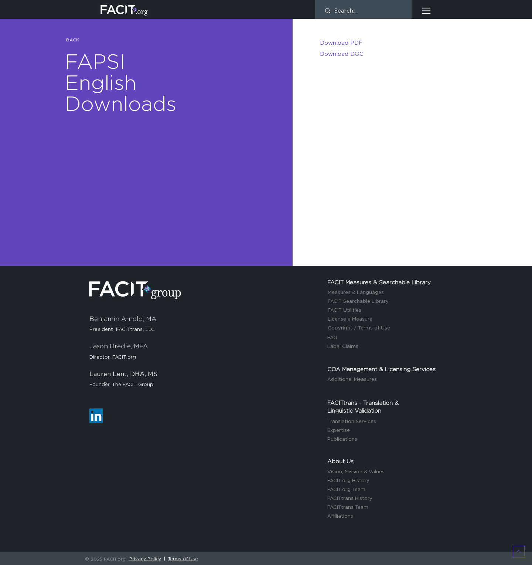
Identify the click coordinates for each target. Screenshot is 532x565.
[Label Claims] (382, 347)
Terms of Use (183, 558)
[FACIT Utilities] (383, 311)
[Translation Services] (382, 422)
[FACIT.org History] (382, 481)
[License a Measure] (383, 319)
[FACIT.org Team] (382, 490)
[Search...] (363, 10)
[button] (426, 11)
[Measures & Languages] (383, 293)
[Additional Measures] (382, 380)
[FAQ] (382, 338)
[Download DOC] (375, 54)
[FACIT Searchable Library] (383, 302)
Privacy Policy (145, 558)
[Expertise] (382, 431)
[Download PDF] (375, 42)
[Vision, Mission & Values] (382, 472)
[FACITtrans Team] (382, 508)
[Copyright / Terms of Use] (383, 328)
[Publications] (382, 440)
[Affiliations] (382, 516)
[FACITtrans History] (382, 499)
